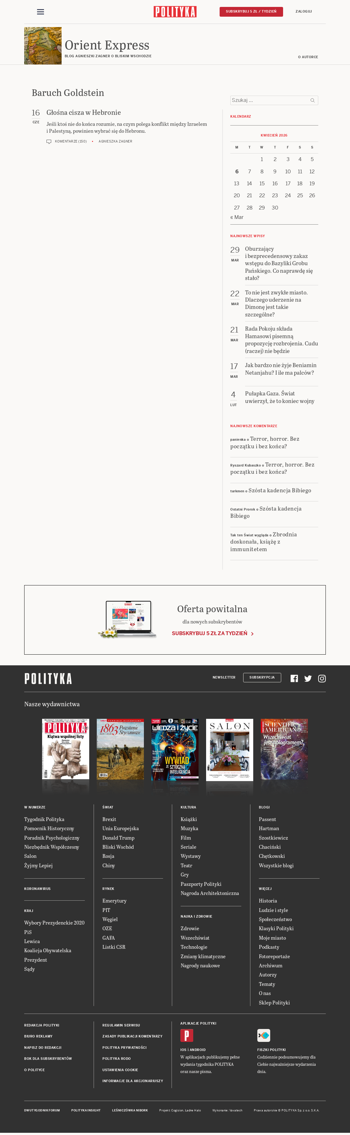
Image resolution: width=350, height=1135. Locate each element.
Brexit (109, 819)
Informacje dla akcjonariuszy (132, 1081)
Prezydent (35, 960)
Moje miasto (272, 938)
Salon (30, 856)
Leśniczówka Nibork (130, 1111)
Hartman (269, 828)
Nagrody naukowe (200, 965)
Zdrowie (190, 928)
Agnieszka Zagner (115, 142)
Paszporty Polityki (201, 884)
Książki (189, 819)
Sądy (29, 969)
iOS (183, 1050)
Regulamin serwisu (121, 1026)
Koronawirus (37, 889)
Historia (268, 901)
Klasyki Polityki (276, 928)
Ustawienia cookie (120, 1070)
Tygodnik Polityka (44, 819)
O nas (265, 993)
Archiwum (270, 965)
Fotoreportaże (274, 956)
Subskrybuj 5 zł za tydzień (209, 634)
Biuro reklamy (38, 1037)
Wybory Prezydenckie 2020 (54, 923)
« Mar (236, 217)
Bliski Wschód (118, 847)
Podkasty (269, 947)
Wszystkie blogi (276, 865)
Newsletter (224, 678)
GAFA (108, 938)
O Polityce (34, 1070)
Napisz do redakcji (42, 1048)
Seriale (188, 847)
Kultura (188, 808)
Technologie (194, 947)
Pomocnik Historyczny (49, 828)
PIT (106, 910)
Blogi (264, 808)
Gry (185, 875)
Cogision (177, 1111)
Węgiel (110, 919)
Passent (267, 819)
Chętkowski (272, 856)
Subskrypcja (262, 678)
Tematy (267, 984)
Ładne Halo (193, 1111)
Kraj (28, 911)
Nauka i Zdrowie (196, 917)
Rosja (108, 856)
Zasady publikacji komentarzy (132, 1037)
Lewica (32, 941)
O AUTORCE (308, 57)
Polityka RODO (116, 1059)
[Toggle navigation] (40, 12)
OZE (107, 928)
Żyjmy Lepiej (38, 865)
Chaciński (270, 847)
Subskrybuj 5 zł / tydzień (251, 11)
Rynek (108, 889)
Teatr (186, 865)
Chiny (108, 865)
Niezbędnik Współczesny (51, 847)
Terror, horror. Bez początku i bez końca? (264, 442)
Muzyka (189, 828)
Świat (107, 808)
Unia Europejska (120, 828)
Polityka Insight (86, 1111)
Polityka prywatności (124, 1048)
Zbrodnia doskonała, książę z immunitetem (263, 541)
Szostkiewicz (273, 837)
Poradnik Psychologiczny (51, 837)
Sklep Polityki (274, 1002)
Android (198, 1050)
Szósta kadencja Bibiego (280, 490)
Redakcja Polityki (41, 1026)
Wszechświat (195, 938)
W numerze (35, 808)
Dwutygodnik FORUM (42, 1111)
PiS (28, 932)
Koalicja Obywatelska (47, 950)
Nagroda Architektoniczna (210, 893)
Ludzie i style (273, 910)
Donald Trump (118, 837)
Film (186, 837)
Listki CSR (113, 947)
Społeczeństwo (275, 919)
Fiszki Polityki (271, 1050)
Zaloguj (304, 11)
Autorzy (268, 975)
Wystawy (191, 856)
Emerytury (114, 901)
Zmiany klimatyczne (203, 956)
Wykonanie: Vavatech (227, 1111)
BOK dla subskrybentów (48, 1059)
